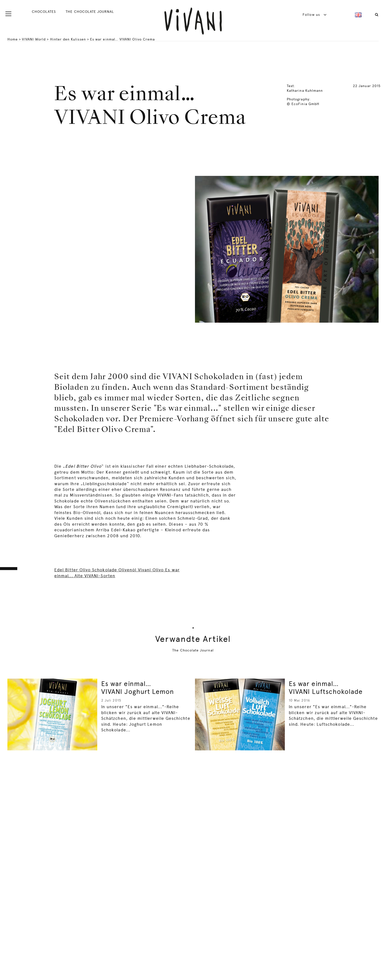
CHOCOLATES (44, 12)
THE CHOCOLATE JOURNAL (90, 12)
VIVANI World (34, 39)
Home (12, 39)
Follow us (315, 15)
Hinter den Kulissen (68, 39)
